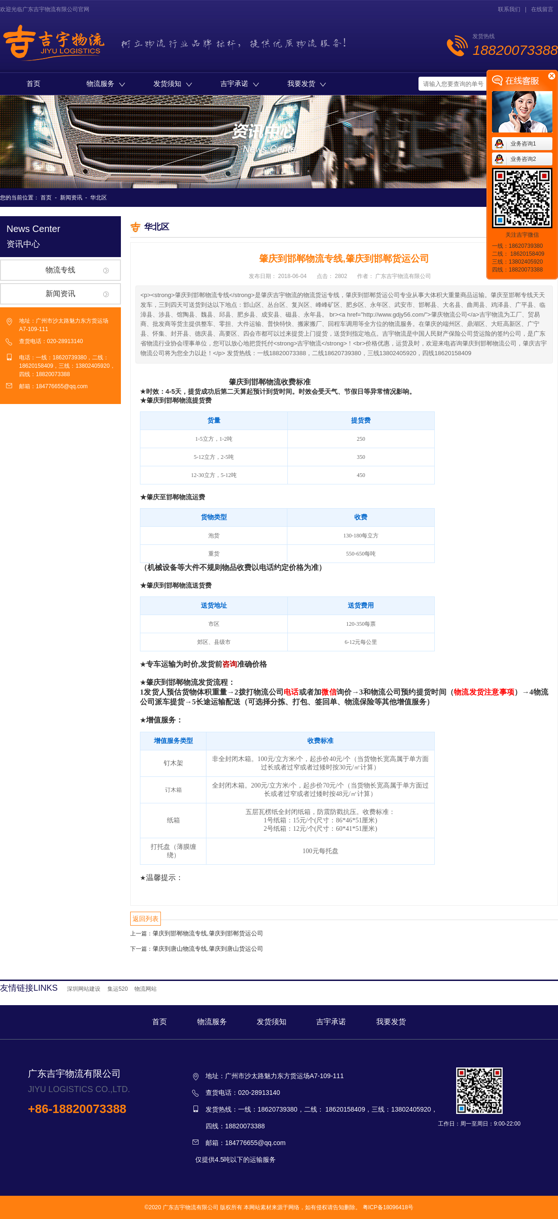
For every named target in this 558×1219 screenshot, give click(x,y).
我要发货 (306, 83)
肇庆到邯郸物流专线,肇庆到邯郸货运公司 (208, 933)
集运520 (117, 989)
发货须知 (172, 83)
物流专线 (60, 270)
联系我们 (509, 9)
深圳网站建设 (83, 989)
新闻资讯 (71, 197)
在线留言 (542, 9)
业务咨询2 (523, 159)
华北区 (98, 197)
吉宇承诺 (239, 83)
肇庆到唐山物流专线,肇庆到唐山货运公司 (208, 948)
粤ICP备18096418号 (388, 1207)
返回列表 (146, 918)
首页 (33, 83)
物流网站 (145, 989)
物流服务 (105, 83)
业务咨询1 (523, 143)
